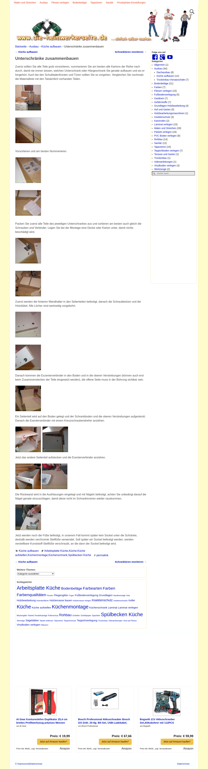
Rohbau (158, 139)
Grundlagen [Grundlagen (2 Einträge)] (106, 595)
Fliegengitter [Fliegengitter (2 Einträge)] (61, 595)
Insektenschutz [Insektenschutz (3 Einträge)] (102, 600)
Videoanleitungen (163, 161)
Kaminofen (160, 120)
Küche (73, 550)
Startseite (21, 46)
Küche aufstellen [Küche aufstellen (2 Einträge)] (41, 607)
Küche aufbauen (51, 46)
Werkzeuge (160, 169)
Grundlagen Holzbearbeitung (169, 105)
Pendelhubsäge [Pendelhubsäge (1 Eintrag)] (40, 615)
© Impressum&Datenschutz (28, 763)
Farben (158, 87)
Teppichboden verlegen (166, 150)
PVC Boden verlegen (165, 135)
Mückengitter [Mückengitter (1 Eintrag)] (22, 615)
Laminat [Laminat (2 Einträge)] (112, 607)
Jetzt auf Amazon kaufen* (53, 741)
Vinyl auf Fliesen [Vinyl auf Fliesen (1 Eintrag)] (130, 621)
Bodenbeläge (80, 2)
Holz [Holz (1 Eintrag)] (128, 595)
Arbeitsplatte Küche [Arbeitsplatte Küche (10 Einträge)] (38, 588)
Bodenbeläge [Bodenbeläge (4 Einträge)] (71, 588)
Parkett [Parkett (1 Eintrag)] (31, 615)
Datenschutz (183, 763)
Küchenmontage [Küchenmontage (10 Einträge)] (70, 606)
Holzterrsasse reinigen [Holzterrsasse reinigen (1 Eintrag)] (82, 601)
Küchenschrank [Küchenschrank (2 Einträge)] (98, 607)
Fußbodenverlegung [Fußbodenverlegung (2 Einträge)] (86, 595)
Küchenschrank (57, 555)
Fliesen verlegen (60, 2)
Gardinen (159, 98)
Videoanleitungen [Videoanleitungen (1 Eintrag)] (115, 621)
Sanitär (109, 2)
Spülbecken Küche (79, 555)
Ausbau (44, 2)
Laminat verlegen (163, 124)
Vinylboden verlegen (165, 165)
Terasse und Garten (164, 154)
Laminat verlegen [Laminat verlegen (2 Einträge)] (128, 607)
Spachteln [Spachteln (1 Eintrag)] (96, 615)
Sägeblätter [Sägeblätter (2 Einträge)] (32, 620)
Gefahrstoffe (160, 102)
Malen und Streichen (25, 2)
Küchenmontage (38, 555)
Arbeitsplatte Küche (56, 550)
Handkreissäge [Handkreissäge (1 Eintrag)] (119, 595)
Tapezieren (96, 2)
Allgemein (159, 64)
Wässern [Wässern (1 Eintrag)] (44, 625)
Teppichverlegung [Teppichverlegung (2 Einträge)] (87, 620)
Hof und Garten (162, 109)
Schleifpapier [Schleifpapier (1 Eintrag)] (86, 615)
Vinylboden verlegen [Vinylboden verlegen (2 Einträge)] (28, 624)
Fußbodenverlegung (165, 94)
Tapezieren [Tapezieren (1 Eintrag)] (58, 621)
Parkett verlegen (163, 132)
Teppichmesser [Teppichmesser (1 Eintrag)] (70, 621)
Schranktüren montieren (131, 52)
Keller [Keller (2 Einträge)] (132, 600)
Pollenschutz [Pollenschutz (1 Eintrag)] (53, 615)
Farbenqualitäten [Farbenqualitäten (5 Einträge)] (31, 595)
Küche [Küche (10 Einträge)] (24, 606)
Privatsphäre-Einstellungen (131, 2)
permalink (102, 555)
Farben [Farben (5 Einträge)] (109, 588)
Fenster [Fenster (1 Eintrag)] (50, 595)
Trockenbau (160, 158)
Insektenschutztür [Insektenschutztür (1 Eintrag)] (120, 601)
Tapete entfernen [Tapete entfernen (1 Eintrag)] (46, 621)
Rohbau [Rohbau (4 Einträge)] (65, 615)
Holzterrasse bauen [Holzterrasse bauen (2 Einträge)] (60, 600)
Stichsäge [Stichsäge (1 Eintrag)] (21, 621)
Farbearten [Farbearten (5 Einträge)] (92, 588)
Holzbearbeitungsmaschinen (169, 113)
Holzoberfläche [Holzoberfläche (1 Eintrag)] (43, 601)
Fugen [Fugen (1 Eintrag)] (71, 595)
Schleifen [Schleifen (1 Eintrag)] (76, 615)
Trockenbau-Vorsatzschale (171, 79)
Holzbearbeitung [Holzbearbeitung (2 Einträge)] (26, 600)
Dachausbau (163, 72)
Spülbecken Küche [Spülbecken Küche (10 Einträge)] (122, 614)
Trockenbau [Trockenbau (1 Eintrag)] (103, 621)
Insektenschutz (162, 117)
